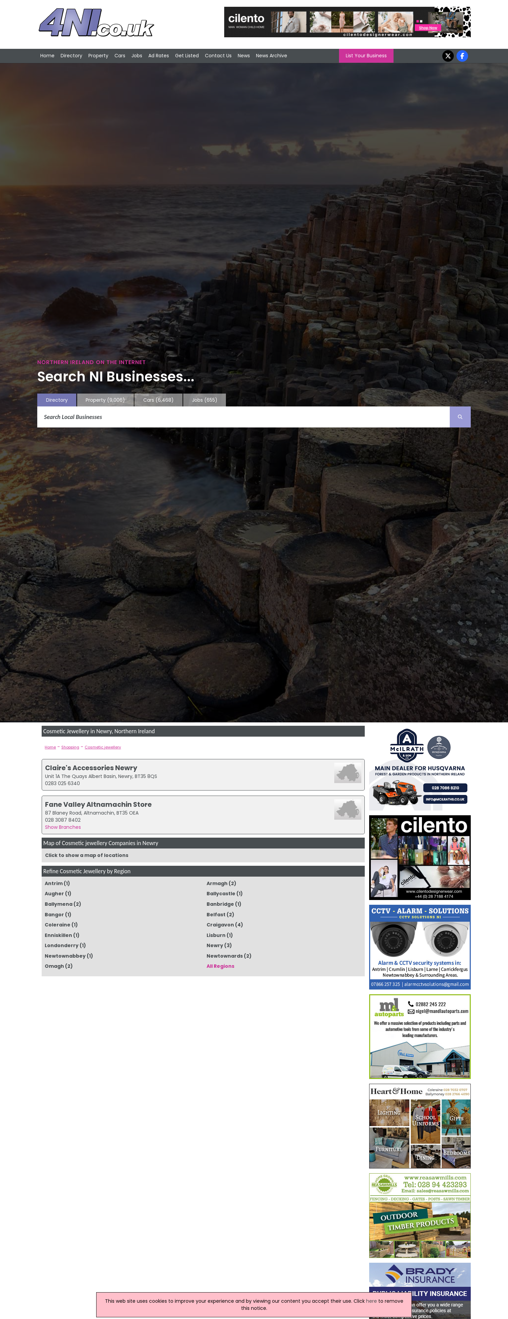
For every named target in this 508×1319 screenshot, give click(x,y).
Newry (215, 945)
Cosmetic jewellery (103, 747)
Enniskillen (58, 935)
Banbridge (220, 904)
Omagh (54, 966)
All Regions (220, 966)
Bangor (54, 914)
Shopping (70, 747)
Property (98, 55)
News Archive (271, 55)
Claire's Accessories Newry (91, 768)
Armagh (217, 883)
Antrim (54, 883)
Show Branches (63, 827)
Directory (71, 55)
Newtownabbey (65, 956)
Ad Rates (158, 55)
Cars (119, 55)
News (244, 55)
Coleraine (57, 924)
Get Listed (187, 55)
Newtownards (225, 956)
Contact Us (218, 55)
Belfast (216, 914)
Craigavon (220, 924)
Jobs (136, 55)
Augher (54, 893)
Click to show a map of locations (86, 855)
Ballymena (58, 904)
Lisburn (216, 935)
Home (47, 55)
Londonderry (62, 945)
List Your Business (366, 55)
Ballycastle (221, 893)
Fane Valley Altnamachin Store (98, 804)
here (371, 1301)
